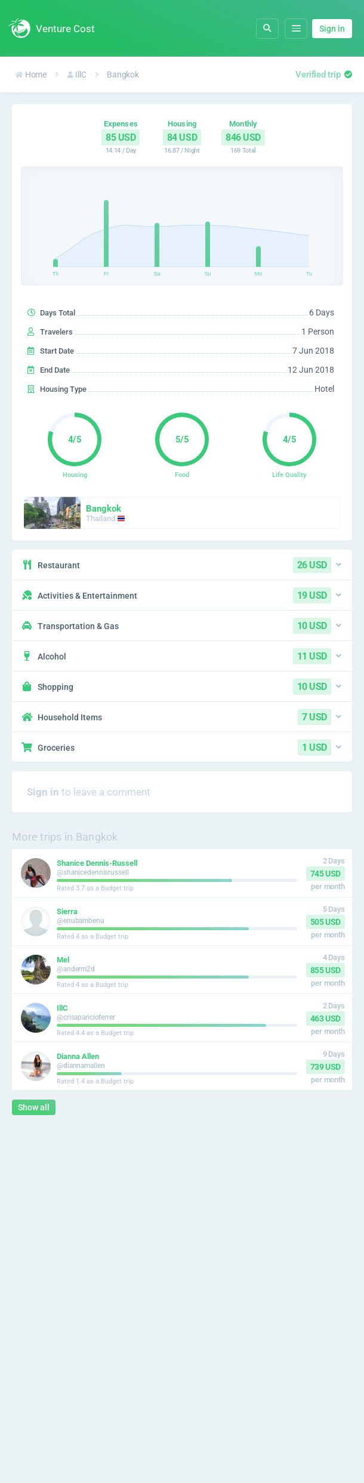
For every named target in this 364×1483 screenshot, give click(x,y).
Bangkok (122, 74)
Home (31, 74)
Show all (34, 1107)
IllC (77, 74)
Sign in (332, 28)
